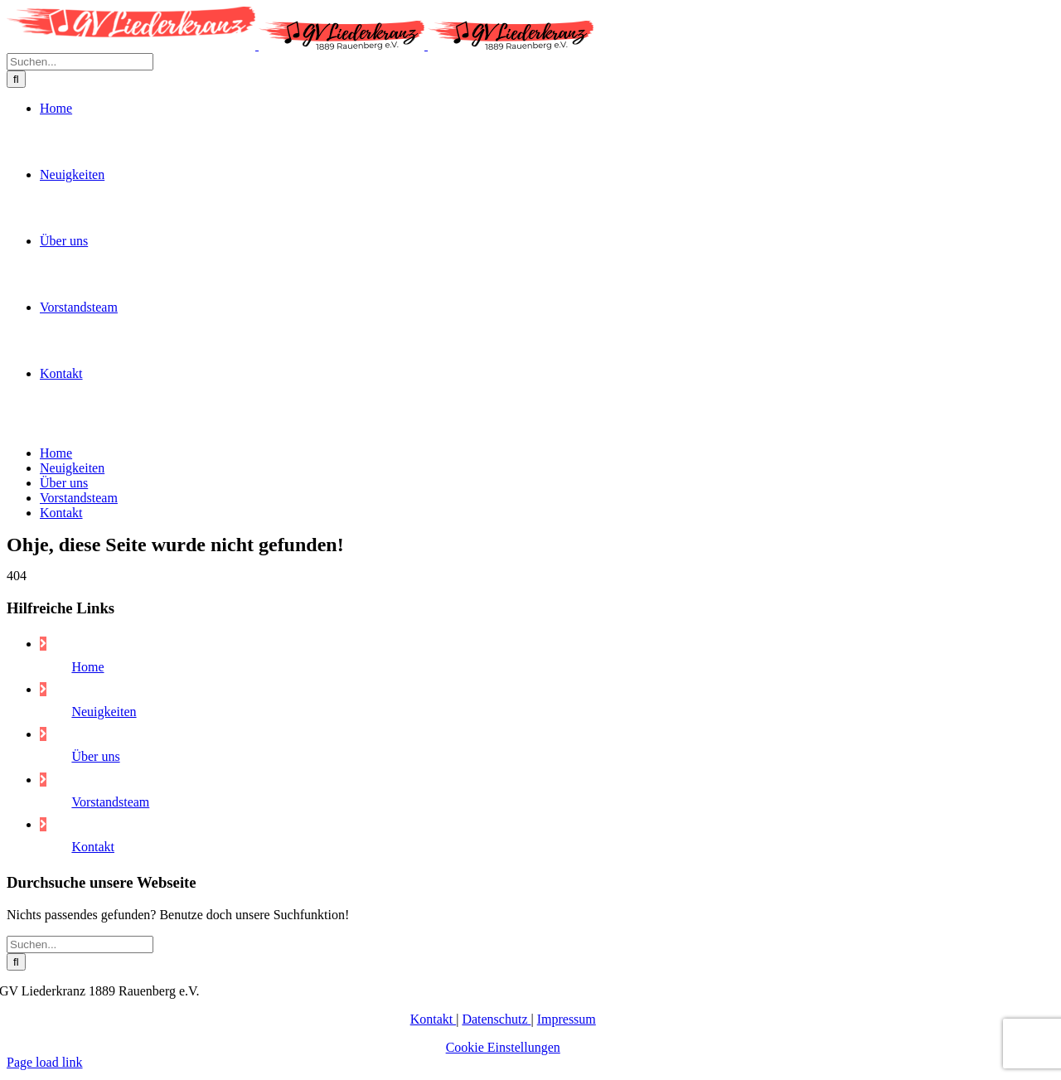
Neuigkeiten (103, 1071)
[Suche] (16, 518)
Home (87, 1026)
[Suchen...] (80, 501)
